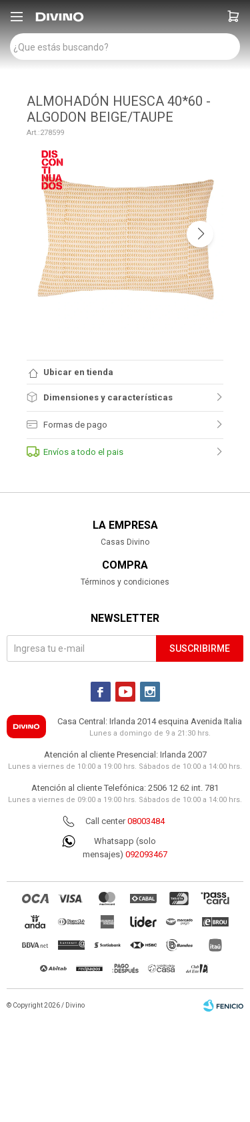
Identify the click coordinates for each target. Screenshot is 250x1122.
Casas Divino (125, 542)
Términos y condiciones (125, 582)
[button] (233, 16)
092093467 (146, 854)
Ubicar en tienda (78, 372)
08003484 (146, 821)
